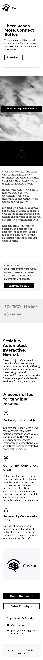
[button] (39, 8)
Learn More (13, 57)
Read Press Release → (19, 286)
